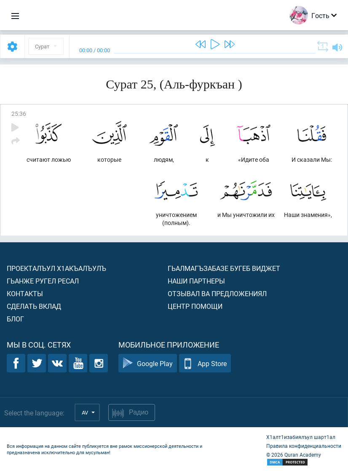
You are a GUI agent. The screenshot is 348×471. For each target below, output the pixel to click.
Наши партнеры (196, 280)
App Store (205, 363)
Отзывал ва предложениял (217, 293)
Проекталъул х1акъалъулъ (56, 268)
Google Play (148, 363)
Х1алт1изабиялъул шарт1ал (300, 437)
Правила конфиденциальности (303, 445)
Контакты (25, 293)
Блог (15, 318)
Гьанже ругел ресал (43, 280)
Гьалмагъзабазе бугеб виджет (224, 268)
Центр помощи (195, 306)
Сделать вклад (34, 306)
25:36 (18, 114)
